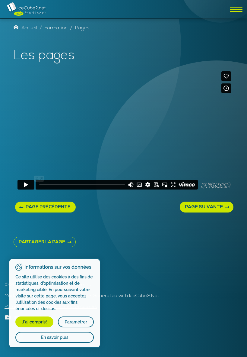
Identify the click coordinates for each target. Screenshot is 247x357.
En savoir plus (55, 337)
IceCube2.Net (144, 296)
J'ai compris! (34, 322)
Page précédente (48, 207)
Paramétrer (76, 322)
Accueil (25, 28)
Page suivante (204, 207)
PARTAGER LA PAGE (42, 242)
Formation (56, 28)
